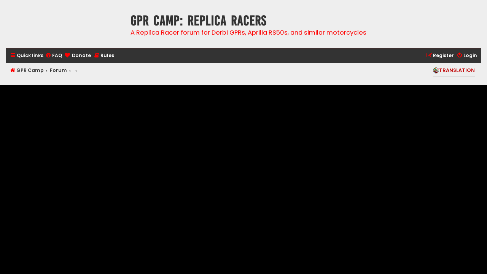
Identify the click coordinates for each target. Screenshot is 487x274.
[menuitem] (53, 56)
